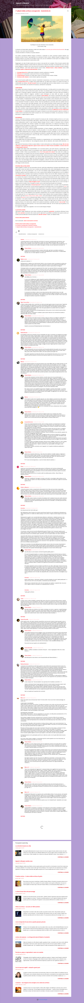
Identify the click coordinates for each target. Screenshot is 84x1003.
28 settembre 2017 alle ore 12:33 (34, 332)
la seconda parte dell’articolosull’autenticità (54, 49)
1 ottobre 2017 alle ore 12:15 (37, 630)
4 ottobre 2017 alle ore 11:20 (35, 792)
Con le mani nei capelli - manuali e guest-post (27, 967)
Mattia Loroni (24, 259)
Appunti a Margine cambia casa (23, 861)
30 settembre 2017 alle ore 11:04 (38, 549)
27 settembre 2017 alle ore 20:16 (30, 239)
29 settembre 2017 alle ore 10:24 (38, 496)
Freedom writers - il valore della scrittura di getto (28, 876)
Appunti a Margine (22, 3)
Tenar (65, 186)
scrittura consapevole (32, 234)
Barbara (23, 197)
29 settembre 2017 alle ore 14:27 (34, 397)
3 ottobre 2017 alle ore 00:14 (31, 697)
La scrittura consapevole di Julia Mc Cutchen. (26, 225)
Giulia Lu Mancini (25, 487)
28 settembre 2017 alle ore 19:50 (35, 487)
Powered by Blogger (42, 999)
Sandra (22, 239)
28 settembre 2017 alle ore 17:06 (38, 375)
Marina (27, 195)
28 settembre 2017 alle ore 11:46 (36, 302)
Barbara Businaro (25, 664)
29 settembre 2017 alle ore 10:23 (38, 476)
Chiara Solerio (28, 248)
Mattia (37, 195)
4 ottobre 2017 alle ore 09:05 (37, 452)
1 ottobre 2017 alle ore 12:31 (37, 655)
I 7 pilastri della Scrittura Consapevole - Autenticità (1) (28, 226)
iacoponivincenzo (29, 422)
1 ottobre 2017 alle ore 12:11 (37, 607)
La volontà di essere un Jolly (23, 846)
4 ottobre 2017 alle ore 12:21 (37, 805)
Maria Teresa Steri (25, 302)
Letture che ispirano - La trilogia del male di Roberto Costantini (32, 937)
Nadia (40, 195)
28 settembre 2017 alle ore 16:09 (30, 361)
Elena (22, 466)
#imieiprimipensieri (35, 184)
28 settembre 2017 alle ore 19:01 (30, 466)
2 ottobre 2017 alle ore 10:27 (34, 664)
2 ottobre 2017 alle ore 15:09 (34, 590)
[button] (68, 11)
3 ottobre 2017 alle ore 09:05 (37, 741)
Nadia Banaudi (24, 332)
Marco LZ (23, 697)
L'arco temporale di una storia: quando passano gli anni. (30, 922)
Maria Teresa (32, 195)
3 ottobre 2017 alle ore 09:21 (35, 767)
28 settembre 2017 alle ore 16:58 (38, 315)
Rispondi (23, 256)
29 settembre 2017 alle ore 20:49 (31, 508)
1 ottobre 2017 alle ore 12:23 (38, 647)
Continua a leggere (63, 857)
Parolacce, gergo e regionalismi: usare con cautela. (29, 952)
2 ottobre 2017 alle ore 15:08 (34, 577)
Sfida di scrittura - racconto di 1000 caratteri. (27, 906)
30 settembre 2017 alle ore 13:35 (30, 598)
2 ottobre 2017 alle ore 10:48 (37, 679)
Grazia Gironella (24, 619)
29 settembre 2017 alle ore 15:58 (38, 411)
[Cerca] (70, 4)
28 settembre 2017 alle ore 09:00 (38, 248)
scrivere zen (41, 234)
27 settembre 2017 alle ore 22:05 (33, 259)
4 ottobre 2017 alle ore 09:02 (37, 782)
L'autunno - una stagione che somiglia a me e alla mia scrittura (32, 982)
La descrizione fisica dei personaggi (25, 891)
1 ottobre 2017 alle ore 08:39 (34, 619)
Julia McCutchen (22, 234)
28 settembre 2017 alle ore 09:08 (38, 275)
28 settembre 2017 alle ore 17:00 (38, 347)
